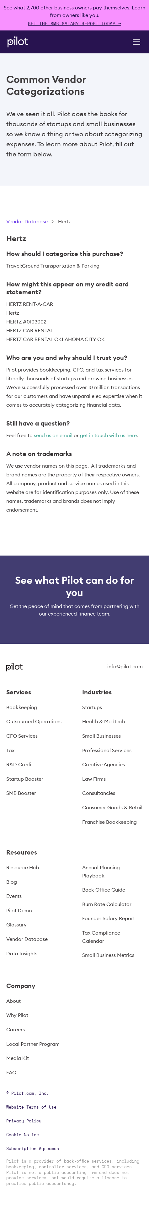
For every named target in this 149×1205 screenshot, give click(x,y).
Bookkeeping (21, 707)
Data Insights (21, 953)
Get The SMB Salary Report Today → (74, 23)
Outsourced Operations (33, 721)
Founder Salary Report (108, 918)
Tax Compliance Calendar (101, 937)
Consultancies (98, 793)
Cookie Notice (22, 1135)
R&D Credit (19, 764)
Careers (15, 1029)
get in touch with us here (108, 435)
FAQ (11, 1072)
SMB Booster (21, 793)
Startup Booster (24, 779)
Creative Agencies (103, 764)
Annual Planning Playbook (101, 871)
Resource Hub (22, 867)
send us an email (53, 435)
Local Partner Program (33, 1044)
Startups (92, 707)
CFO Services (22, 736)
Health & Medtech (103, 721)
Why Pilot (17, 1015)
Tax (10, 750)
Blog (11, 882)
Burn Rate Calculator (106, 904)
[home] (26, 41)
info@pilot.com (125, 666)
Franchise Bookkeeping (109, 822)
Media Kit (17, 1058)
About (13, 1001)
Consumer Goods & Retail (112, 807)
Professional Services (106, 750)
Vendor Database (27, 221)
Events (14, 896)
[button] (135, 41)
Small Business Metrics (108, 955)
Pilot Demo (19, 910)
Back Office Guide (103, 890)
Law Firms (94, 779)
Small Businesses (101, 736)
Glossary (16, 924)
